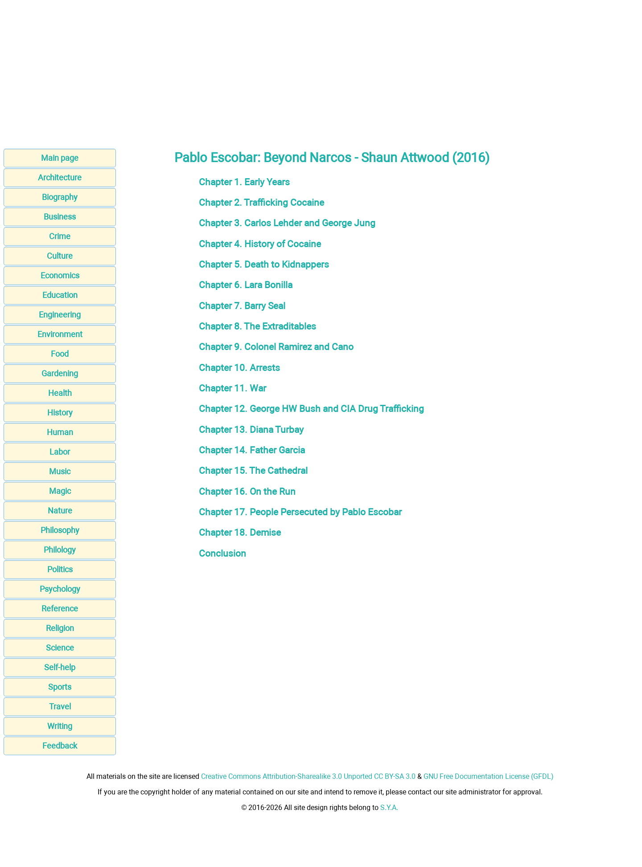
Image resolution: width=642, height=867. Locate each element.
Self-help (59, 667)
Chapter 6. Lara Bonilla (245, 284)
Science (60, 647)
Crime (59, 236)
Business (60, 216)
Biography (60, 197)
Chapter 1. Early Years (244, 181)
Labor (59, 451)
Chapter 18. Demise (240, 532)
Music (59, 471)
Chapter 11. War (232, 388)
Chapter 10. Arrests (239, 367)
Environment (59, 334)
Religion (60, 628)
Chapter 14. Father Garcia (252, 450)
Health (60, 393)
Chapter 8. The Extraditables (257, 326)
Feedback (59, 745)
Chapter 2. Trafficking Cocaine (261, 202)
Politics (60, 569)
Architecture (60, 177)
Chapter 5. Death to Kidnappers (264, 264)
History (60, 412)
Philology (60, 549)
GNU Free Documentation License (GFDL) (489, 776)
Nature (60, 510)
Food (60, 353)
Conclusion (222, 553)
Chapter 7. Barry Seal (242, 305)
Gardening (59, 373)
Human (60, 432)
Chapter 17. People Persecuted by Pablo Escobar (300, 511)
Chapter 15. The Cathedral (253, 470)
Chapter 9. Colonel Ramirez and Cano (276, 346)
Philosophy (60, 530)
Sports (59, 687)
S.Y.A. (389, 807)
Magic (60, 491)
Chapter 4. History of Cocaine (260, 243)
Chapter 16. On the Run (247, 491)
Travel (60, 706)
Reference (59, 608)
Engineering (60, 314)
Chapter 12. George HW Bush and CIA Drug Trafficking (311, 408)
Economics (60, 275)
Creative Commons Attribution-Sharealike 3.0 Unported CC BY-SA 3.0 (308, 776)
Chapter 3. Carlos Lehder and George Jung (287, 222)
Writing (59, 726)
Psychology (60, 589)
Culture (60, 256)
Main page (59, 158)
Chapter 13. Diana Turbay (251, 429)
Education (60, 295)
